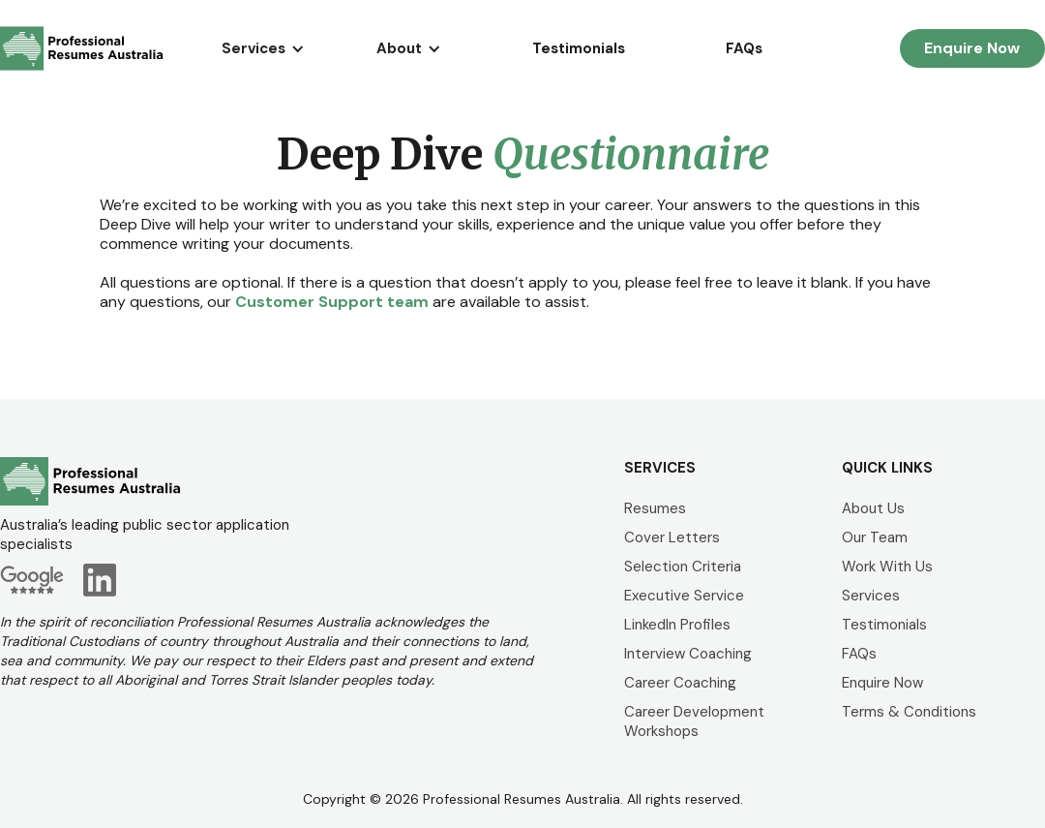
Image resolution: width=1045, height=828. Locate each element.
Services (871, 595)
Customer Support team (332, 301)
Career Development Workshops (694, 721)
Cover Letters (672, 537)
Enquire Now (972, 48)
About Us (873, 508)
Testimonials (578, 48)
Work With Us (887, 566)
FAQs (744, 48)
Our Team (875, 537)
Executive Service (684, 595)
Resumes (655, 508)
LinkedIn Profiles (677, 624)
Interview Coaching (688, 653)
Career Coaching (680, 682)
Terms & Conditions (909, 711)
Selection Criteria (682, 566)
